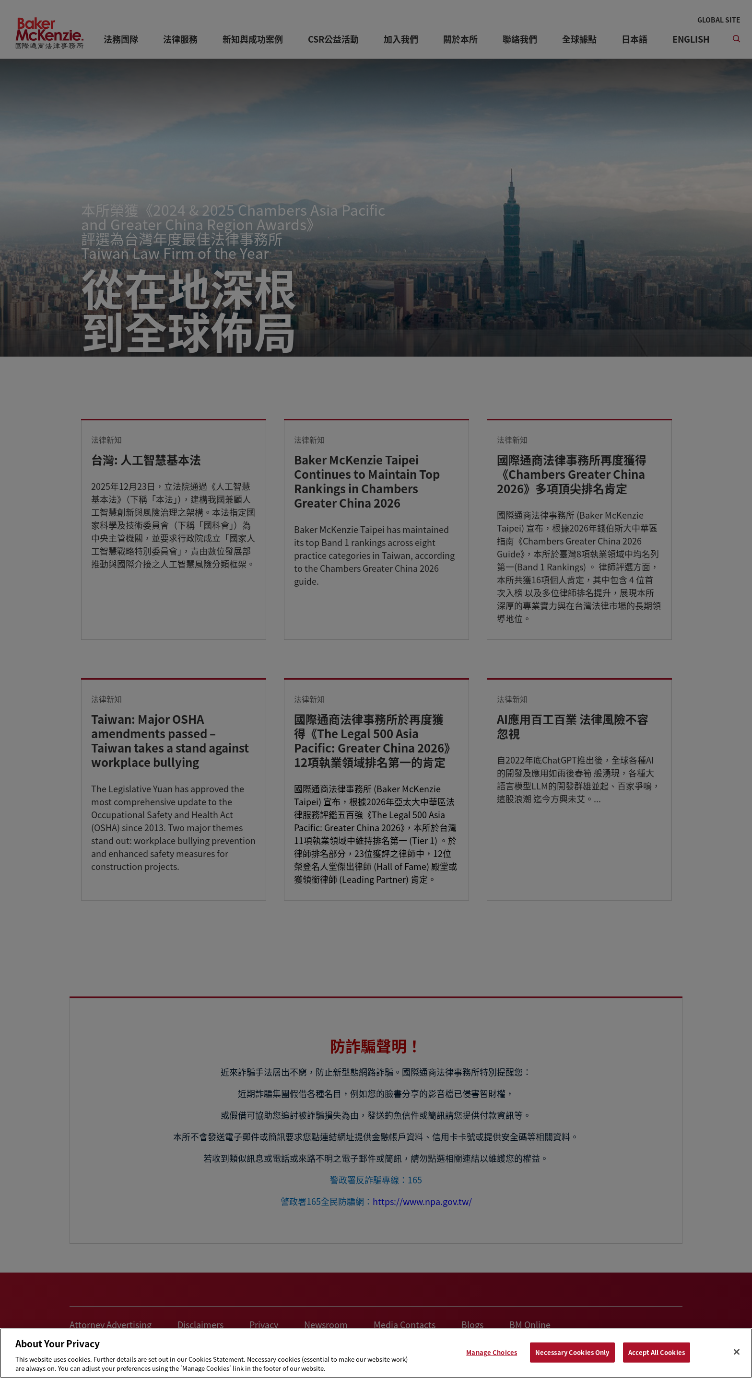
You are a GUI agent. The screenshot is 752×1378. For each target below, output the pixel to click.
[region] (376, 1353)
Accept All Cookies (656, 1352)
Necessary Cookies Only (572, 1352)
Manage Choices (491, 1352)
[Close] (736, 1352)
